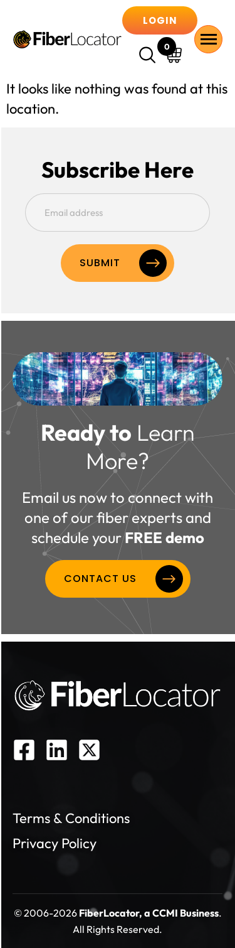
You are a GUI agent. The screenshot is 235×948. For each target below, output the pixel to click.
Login (160, 20)
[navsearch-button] (149, 56)
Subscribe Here (117, 170)
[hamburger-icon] (208, 39)
